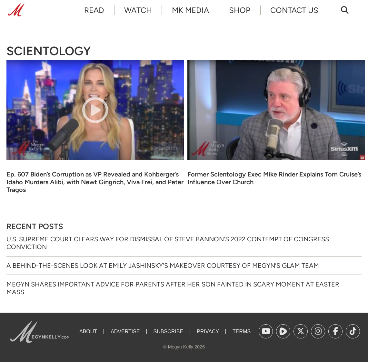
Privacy (208, 331)
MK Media (190, 10)
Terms (242, 331)
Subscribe (168, 331)
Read (94, 10)
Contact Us (294, 10)
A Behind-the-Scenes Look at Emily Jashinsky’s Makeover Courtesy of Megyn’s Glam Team (162, 265)
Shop (239, 10)
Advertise (125, 331)
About (88, 331)
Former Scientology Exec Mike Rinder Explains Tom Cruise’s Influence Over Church (274, 178)
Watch (138, 10)
